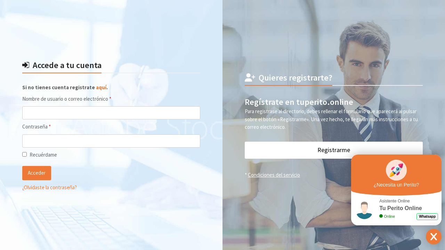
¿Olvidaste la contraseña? (49, 187)
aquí (101, 87)
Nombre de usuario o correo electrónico (78, 98)
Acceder (37, 172)
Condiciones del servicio (274, 175)
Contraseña (48, 126)
